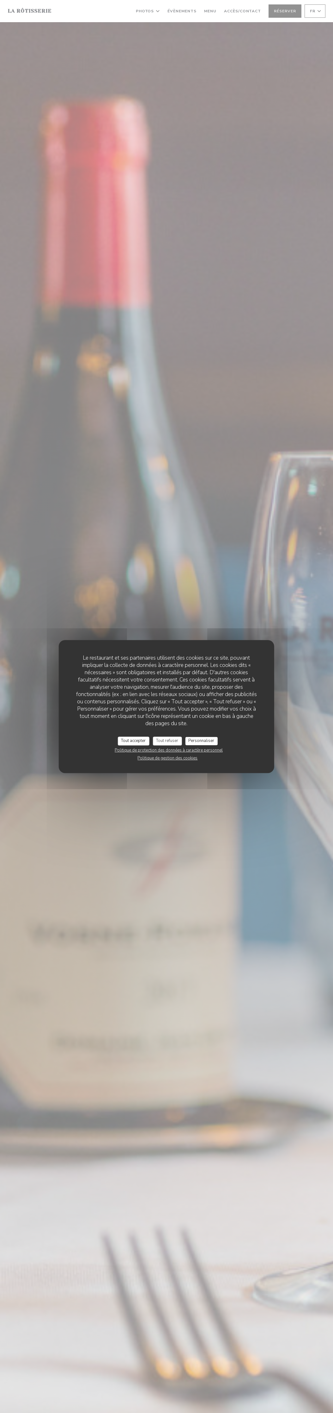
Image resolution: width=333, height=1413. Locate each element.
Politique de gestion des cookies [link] (167, 758)
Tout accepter (133, 741)
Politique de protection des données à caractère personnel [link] (169, 750)
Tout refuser (167, 741)
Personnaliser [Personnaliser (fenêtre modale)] (201, 741)
